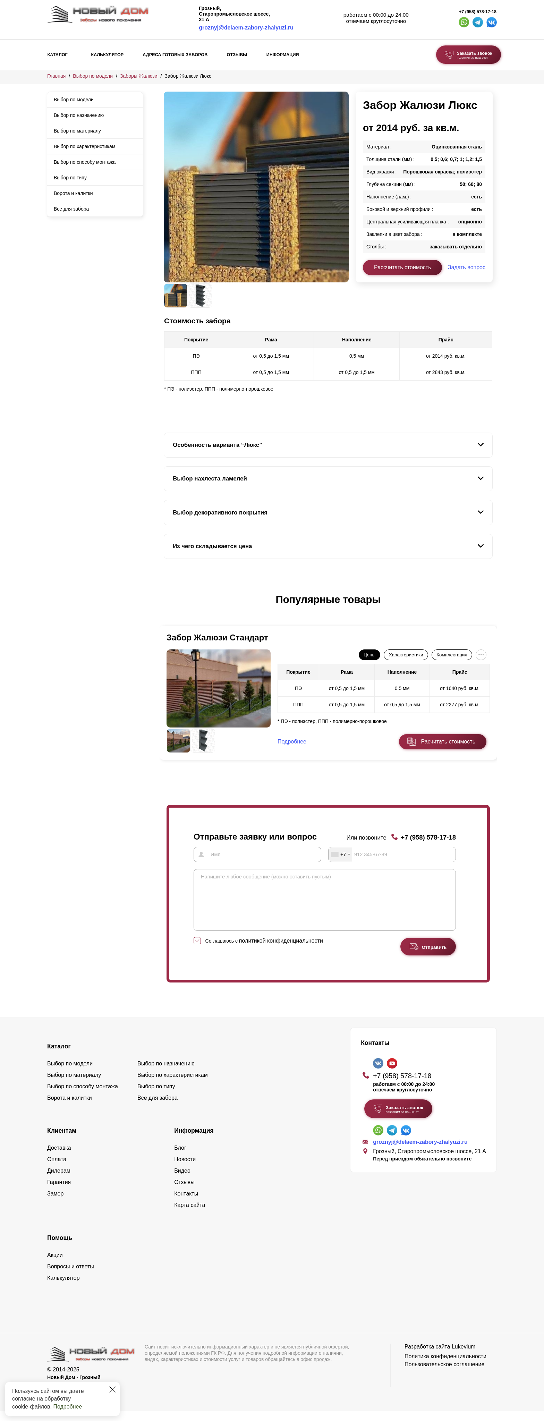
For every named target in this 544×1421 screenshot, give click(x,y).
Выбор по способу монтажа (85, 162)
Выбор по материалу (77, 131)
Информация (282, 54)
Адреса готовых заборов (175, 54)
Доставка (59, 1158)
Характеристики (406, 654)
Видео (182, 1181)
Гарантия (59, 1192)
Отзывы (237, 54)
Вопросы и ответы (70, 1276)
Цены (369, 654)
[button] (168, 607)
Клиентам (61, 1140)
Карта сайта (189, 1215)
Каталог (58, 54)
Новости (185, 1169)
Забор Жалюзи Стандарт (217, 637)
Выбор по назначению (79, 115)
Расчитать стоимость (448, 741)
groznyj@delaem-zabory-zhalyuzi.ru (246, 28)
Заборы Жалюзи (139, 76)
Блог (180, 1158)
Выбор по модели (93, 76)
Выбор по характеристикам (84, 146)
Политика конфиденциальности (445, 1366)
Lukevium (463, 1357)
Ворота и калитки (73, 193)
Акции (55, 1265)
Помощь (59, 1247)
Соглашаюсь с (264, 951)
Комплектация (451, 654)
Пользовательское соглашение (444, 1374)
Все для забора (71, 209)
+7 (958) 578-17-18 (477, 11)
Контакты (186, 1204)
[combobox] (340, 854)
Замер (55, 1204)
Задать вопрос (466, 267)
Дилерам (58, 1181)
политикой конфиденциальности (281, 951)
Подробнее (67, 1407)
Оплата (56, 1169)
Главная (56, 76)
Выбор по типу (70, 177)
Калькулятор (107, 54)
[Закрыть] (112, 1389)
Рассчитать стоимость (402, 267)
